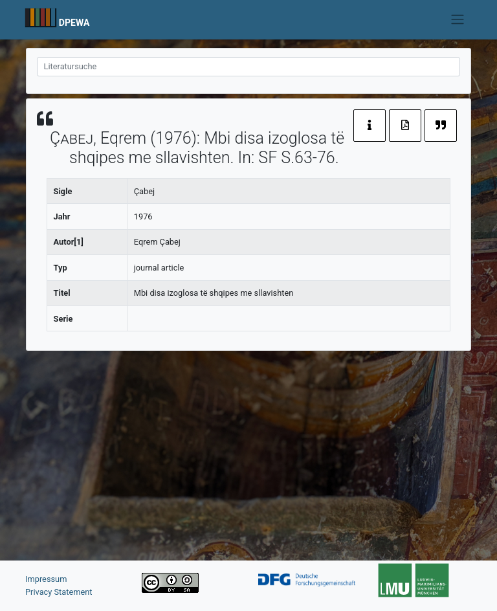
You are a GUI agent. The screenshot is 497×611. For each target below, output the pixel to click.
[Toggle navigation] (458, 19)
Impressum (46, 579)
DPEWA (74, 22)
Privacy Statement (59, 592)
